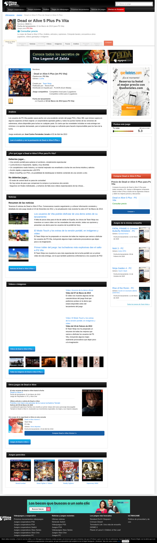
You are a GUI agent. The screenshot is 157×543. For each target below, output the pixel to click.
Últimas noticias (58, 519)
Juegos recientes (34, 9)
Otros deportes (35, 426)
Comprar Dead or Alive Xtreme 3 (63, 433)
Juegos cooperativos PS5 (24, 522)
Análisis (46, 9)
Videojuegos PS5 (59, 525)
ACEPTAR (125, 541)
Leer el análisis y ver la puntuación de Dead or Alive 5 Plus (34, 140)
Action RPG (122, 251)
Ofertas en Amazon (116, 9)
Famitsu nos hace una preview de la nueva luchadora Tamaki (35, 403)
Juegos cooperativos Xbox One (26, 533)
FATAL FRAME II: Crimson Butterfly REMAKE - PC (125, 229)
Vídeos (48, 44)
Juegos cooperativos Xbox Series (27, 530)
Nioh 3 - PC (118, 248)
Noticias (32, 44)
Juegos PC (56, 535)
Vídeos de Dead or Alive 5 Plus (21, 349)
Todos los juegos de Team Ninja (137, 304)
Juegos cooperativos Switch (25, 527)
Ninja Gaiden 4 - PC (122, 268)
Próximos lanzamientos (80, 9)
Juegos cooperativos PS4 (24, 525)
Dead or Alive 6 (16, 392)
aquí (119, 541)
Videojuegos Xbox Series (62, 530)
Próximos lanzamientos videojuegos (28, 519)
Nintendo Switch (58, 522)
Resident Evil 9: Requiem (100, 519)
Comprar (108, 42)
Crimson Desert (96, 522)
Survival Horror (123, 234)
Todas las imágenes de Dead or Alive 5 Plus (26, 372)
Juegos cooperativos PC (24, 535)
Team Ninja (47, 83)
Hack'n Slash (122, 271)
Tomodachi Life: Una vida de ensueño (105, 525)
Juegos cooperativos (16, 10)
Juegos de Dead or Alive (19, 442)
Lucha (41, 78)
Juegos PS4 (57, 527)
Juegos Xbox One (59, 533)
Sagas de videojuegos (60, 9)
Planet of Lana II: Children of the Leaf (105, 530)
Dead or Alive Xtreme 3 (32, 419)
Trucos (67, 44)
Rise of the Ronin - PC (123, 288)
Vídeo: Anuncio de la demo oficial (79, 290)
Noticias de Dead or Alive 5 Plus (22, 268)
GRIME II (94, 527)
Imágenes (58, 44)
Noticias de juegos (98, 9)
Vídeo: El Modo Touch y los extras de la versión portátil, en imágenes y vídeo (80, 320)
